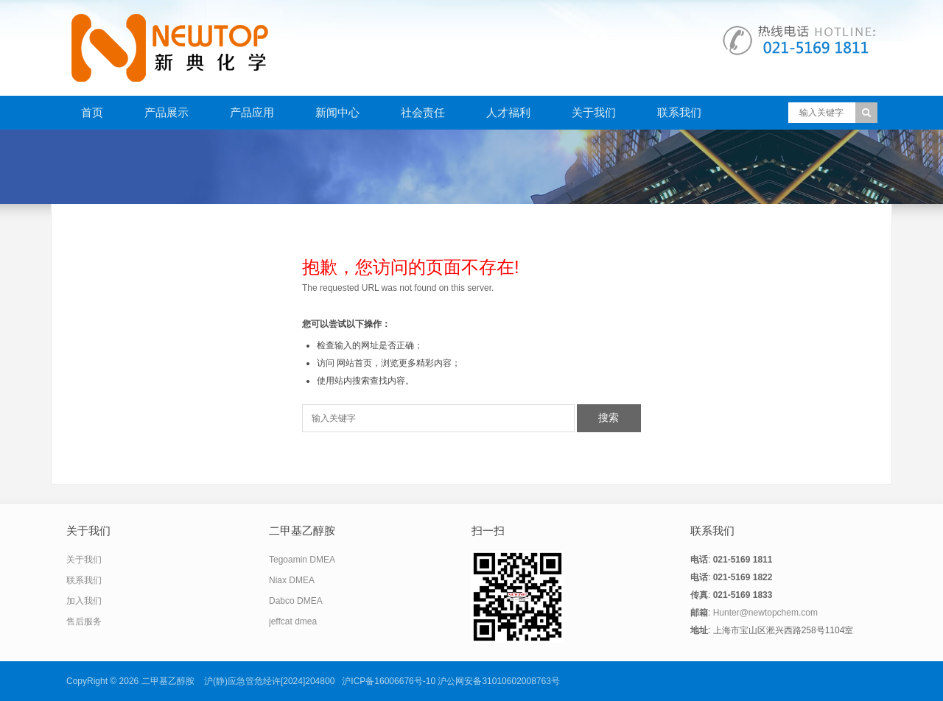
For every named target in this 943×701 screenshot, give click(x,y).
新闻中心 (337, 112)
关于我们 (594, 112)
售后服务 (84, 621)
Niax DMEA (292, 580)
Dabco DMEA (296, 601)
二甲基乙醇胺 (167, 681)
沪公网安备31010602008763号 (498, 681)
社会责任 (423, 112)
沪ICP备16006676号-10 (388, 681)
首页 (92, 112)
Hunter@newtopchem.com (765, 612)
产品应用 (252, 112)
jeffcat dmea (293, 621)
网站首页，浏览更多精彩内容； (398, 363)
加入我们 (84, 601)
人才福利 (508, 112)
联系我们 (679, 112)
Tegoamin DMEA (302, 559)
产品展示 (166, 112)
